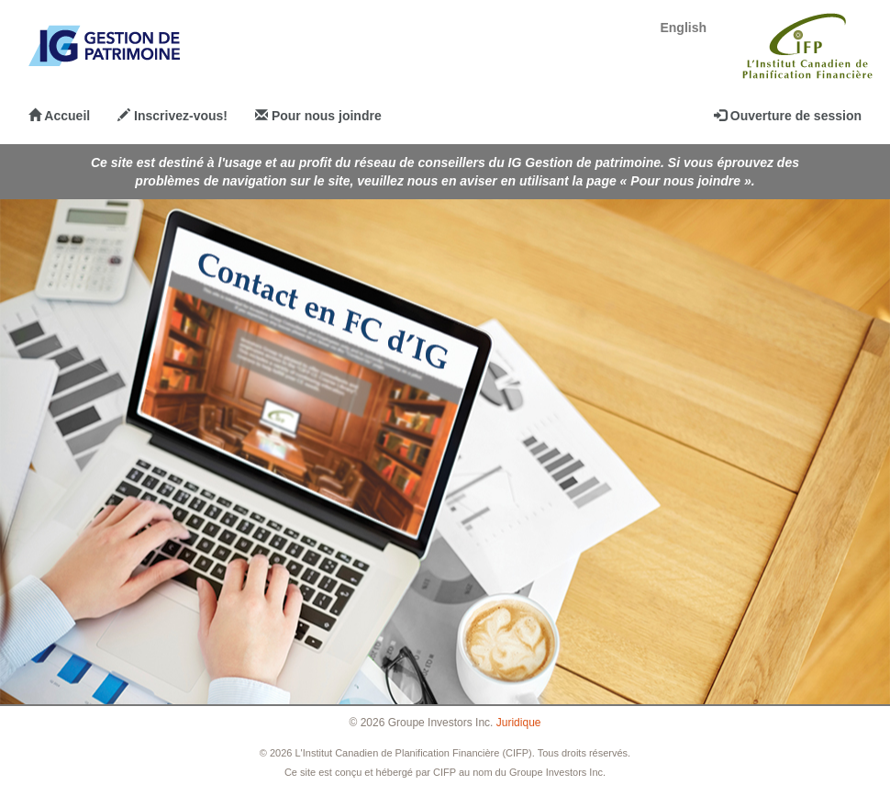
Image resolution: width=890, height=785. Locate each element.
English (683, 27)
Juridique (518, 722)
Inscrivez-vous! (172, 115)
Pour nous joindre (318, 115)
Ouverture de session (788, 115)
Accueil (59, 115)
